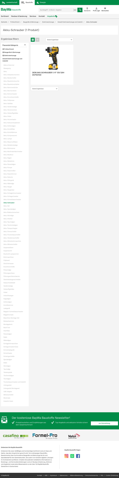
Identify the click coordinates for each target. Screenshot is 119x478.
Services (33, 16)
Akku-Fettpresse (9, 100)
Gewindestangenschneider (12, 279)
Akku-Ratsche (8, 177)
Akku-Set (7, 206)
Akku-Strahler (8, 219)
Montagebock (8, 324)
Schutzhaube (8, 353)
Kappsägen (7, 299)
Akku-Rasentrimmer (10, 174)
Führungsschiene (9, 273)
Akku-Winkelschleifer (10, 244)
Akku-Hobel (7, 116)
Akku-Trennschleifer (10, 231)
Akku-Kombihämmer (10, 132)
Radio (5, 337)
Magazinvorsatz (8, 315)
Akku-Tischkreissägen (11, 225)
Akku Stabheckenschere (11, 212)
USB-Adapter (8, 391)
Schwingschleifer (9, 356)
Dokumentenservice (91, 475)
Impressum (53, 475)
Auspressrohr (8, 251)
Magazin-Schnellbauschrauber (13, 311)
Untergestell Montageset (12, 388)
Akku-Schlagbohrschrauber (12, 193)
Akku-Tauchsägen (9, 222)
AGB (46, 475)
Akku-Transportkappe (10, 228)
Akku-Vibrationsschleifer (11, 238)
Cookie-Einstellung (112, 475)
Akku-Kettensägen (10, 126)
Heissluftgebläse (9, 289)
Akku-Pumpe (8, 167)
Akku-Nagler (8, 158)
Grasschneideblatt (9, 283)
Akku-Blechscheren (10, 91)
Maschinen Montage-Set (11, 318)
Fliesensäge (7, 270)
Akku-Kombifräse (9, 129)
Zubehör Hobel (8, 401)
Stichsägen (7, 366)
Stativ (5, 363)
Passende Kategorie (10, 45)
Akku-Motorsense (9, 148)
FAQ (102, 475)
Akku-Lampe (8, 139)
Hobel (5, 292)
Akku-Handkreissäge (10, 107)
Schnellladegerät (9, 350)
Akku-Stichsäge (9, 215)
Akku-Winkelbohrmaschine (12, 241)
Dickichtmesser (9, 263)
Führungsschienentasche (12, 276)
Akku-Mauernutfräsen (11, 142)
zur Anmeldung (104, 423)
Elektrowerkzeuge (9, 55)
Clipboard (7, 260)
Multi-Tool (7, 327)
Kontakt (42, 16)
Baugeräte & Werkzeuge (11, 52)
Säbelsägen (7, 340)
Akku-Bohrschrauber (10, 94)
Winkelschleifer (8, 395)
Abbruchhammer (9, 65)
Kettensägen (8, 302)
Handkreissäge (8, 286)
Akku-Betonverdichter (11, 87)
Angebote (51, 16)
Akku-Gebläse (8, 103)
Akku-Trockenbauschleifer (12, 235)
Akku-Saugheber (9, 190)
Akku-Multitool (8, 155)
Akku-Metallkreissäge (11, 145)
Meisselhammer (9, 321)
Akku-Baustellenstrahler (11, 84)
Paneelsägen (8, 334)
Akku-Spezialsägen (10, 209)
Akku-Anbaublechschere (11, 75)
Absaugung (7, 68)
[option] (15, 436)
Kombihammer (8, 305)
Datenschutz (64, 475)
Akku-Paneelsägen (10, 164)
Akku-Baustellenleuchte (11, 81)
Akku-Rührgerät (9, 180)
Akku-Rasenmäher (10, 171)
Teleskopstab (8, 372)
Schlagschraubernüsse (11, 347)
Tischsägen (7, 379)
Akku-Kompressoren (10, 135)
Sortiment (5, 16)
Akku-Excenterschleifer (11, 97)
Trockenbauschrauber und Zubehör (15, 382)
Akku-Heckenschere (10, 110)
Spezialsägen (8, 359)
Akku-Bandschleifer (10, 78)
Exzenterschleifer (9, 267)
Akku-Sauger (8, 187)
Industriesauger (8, 295)
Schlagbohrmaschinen (11, 343)
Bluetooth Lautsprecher (11, 254)
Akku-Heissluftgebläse (11, 113)
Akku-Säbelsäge (9, 183)
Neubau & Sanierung (19, 16)
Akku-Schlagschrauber (11, 196)
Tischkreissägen (9, 375)
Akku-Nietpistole (9, 161)
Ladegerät (7, 308)
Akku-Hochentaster (10, 119)
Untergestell (8, 385)
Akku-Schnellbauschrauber (12, 199)
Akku (5, 71)
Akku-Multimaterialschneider (13, 151)
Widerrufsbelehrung (76, 475)
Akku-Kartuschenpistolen (12, 123)
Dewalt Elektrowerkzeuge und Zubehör (12, 60)
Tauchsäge (7, 369)
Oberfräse (7, 331)
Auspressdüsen (8, 247)
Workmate (7, 398)
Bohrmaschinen (9, 257)
